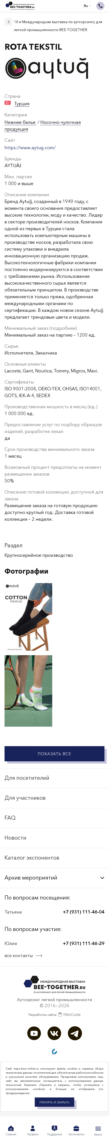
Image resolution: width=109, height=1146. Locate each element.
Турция (22, 103)
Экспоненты (76, 1131)
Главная (11, 1131)
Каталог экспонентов (32, 857)
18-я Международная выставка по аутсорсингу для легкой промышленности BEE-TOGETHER (58, 26)
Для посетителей (27, 778)
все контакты (19, 955)
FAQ (10, 817)
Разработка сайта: (55, 1014)
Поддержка (54, 1131)
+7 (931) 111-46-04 (83, 912)
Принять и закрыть (54, 1102)
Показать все (54, 753)
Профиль (33, 1131)
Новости (15, 837)
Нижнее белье (21, 122)
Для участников (25, 797)
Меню (98, 1131)
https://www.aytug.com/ (30, 147)
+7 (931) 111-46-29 (83, 943)
